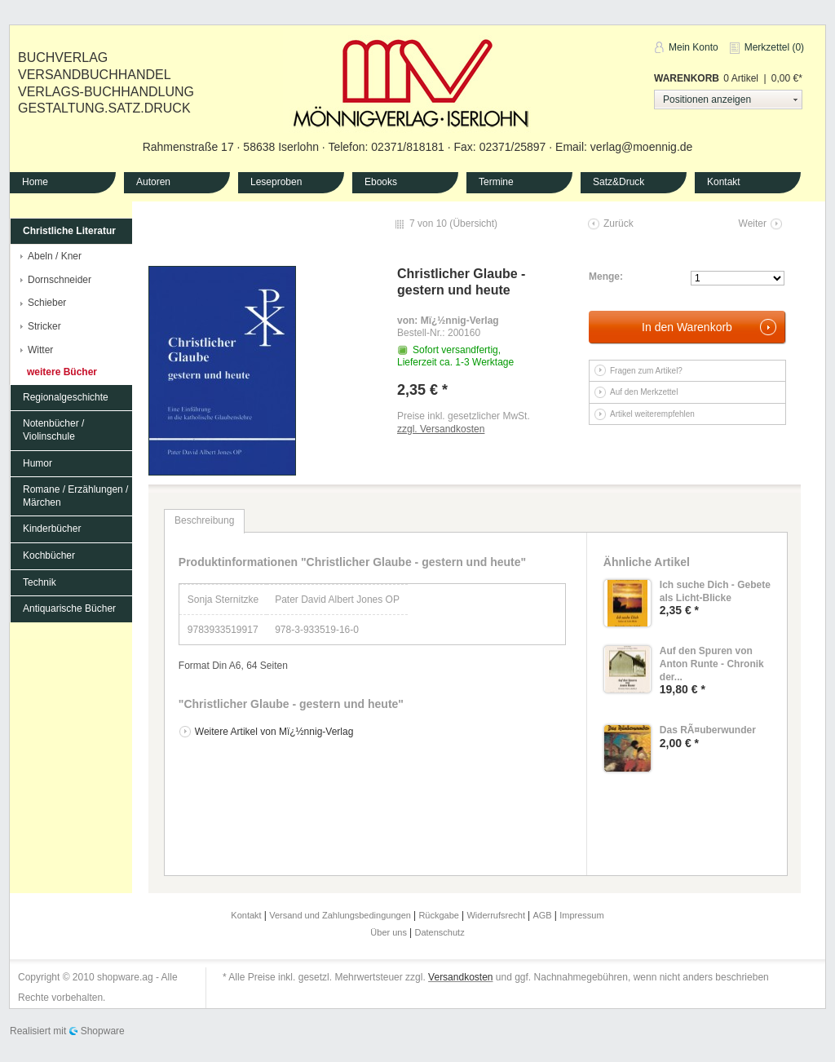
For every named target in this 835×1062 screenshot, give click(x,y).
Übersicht (473, 223)
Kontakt (723, 182)
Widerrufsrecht (497, 915)
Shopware (103, 1031)
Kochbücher (49, 555)
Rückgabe (440, 915)
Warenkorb (686, 78)
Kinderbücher (52, 528)
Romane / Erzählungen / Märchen (75, 496)
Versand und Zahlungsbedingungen (341, 915)
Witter (40, 350)
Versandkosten (460, 977)
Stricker (44, 326)
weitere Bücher (62, 372)
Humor (37, 463)
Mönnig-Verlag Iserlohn (411, 81)
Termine (496, 182)
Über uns (389, 932)
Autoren (153, 182)
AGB (543, 915)
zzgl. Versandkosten (440, 429)
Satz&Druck (618, 182)
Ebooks (380, 182)
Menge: (606, 276)
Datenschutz (440, 932)
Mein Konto (693, 47)
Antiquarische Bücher (69, 608)
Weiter (753, 223)
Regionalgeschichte (65, 397)
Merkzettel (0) (774, 47)
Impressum (581, 915)
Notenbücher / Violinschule (53, 430)
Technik (39, 582)
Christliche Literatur (69, 231)
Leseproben (276, 182)
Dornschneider (59, 279)
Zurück (618, 223)
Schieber (47, 302)
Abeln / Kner (55, 256)
